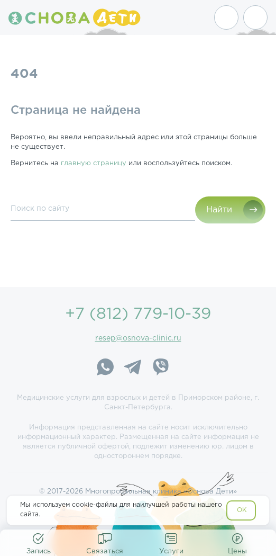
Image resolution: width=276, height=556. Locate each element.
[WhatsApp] (105, 368)
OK (242, 510)
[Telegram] (132, 368)
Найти (219, 210)
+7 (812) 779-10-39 (138, 314)
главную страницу (93, 163)
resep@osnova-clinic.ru (138, 338)
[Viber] (160, 368)
